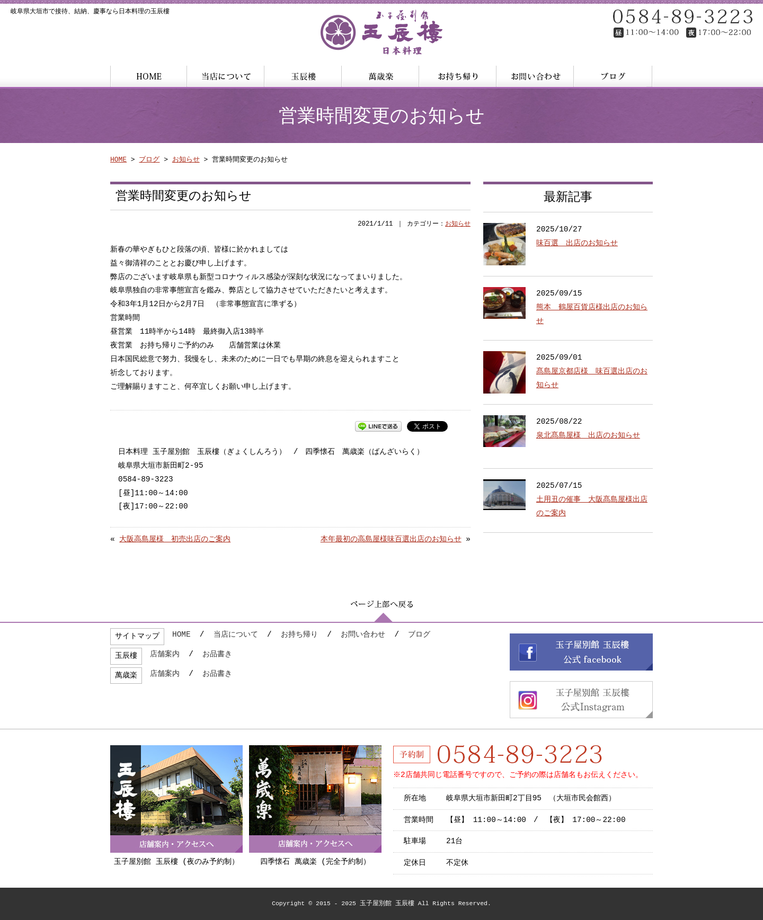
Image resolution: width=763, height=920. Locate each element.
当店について (236, 635)
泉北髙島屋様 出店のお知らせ (588, 436)
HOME (118, 159)
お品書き (217, 654)
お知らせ (186, 159)
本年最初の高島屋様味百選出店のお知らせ (391, 539)
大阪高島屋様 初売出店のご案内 (174, 539)
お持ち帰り (299, 635)
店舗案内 (165, 654)
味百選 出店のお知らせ (577, 243)
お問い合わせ (363, 635)
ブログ (149, 159)
